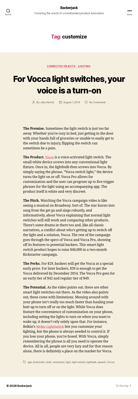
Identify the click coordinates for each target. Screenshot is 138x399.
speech (103, 362)
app (30, 362)
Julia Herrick (47, 102)
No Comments (98, 102)
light (69, 362)
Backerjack (69, 8)
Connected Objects (61, 66)
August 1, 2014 (71, 102)
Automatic (39, 362)
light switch (79, 362)
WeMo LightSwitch (51, 327)
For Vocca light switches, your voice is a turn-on (69, 84)
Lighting (85, 66)
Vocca (50, 158)
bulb (49, 362)
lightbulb (92, 362)
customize (59, 362)
